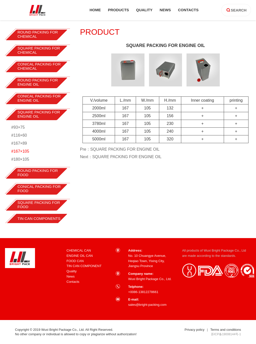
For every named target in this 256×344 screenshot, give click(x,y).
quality (144, 10)
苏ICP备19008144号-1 (226, 334)
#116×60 (19, 135)
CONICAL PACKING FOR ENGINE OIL (39, 98)
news (165, 10)
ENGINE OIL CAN (79, 256)
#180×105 (20, 159)
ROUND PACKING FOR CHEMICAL (38, 34)
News (70, 276)
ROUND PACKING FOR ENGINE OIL (38, 82)
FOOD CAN (75, 261)
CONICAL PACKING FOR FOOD (39, 188)
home (95, 10)
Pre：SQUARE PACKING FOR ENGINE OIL (120, 149)
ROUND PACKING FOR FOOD (38, 172)
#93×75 (18, 127)
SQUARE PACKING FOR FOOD (39, 204)
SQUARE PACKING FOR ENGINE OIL (39, 114)
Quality (71, 271)
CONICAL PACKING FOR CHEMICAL (39, 66)
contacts (188, 10)
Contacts (72, 282)
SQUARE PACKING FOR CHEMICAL (39, 50)
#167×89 (19, 143)
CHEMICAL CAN (78, 250)
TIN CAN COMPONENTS (39, 218)
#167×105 (20, 151)
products (118, 10)
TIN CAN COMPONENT (84, 266)
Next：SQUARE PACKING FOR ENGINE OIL (121, 157)
